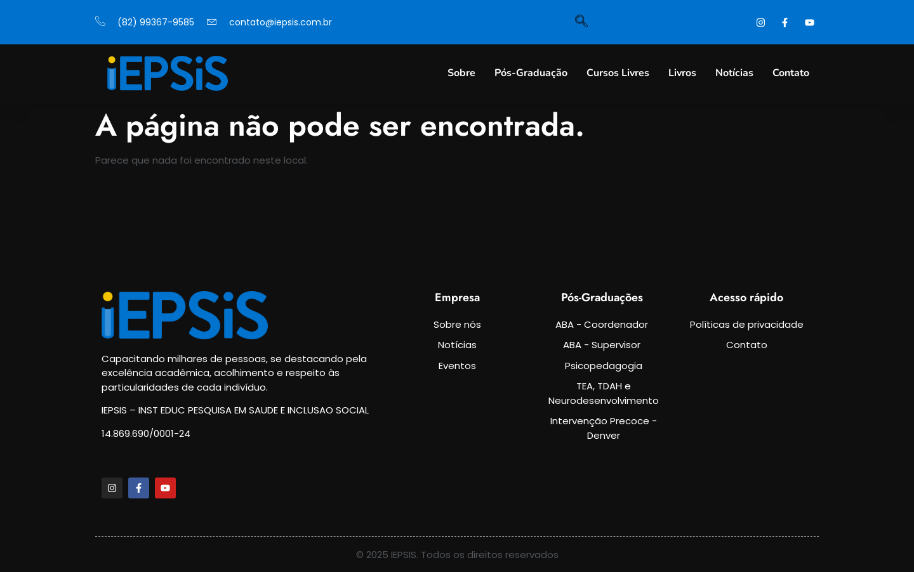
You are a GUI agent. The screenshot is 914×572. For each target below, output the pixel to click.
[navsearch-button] (581, 22)
